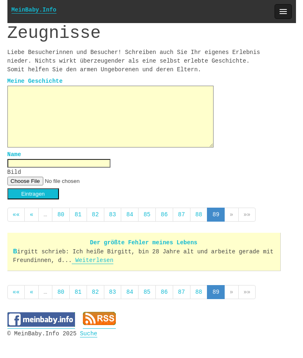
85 (146, 214)
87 (181, 214)
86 (164, 214)
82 (95, 214)
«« (16, 214)
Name (14, 154)
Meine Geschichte (35, 81)
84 (129, 214)
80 (60, 214)
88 (198, 214)
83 (112, 214)
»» (247, 214)
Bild (14, 171)
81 (78, 214)
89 (215, 214)
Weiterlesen (92, 259)
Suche (88, 331)
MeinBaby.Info (34, 10)
